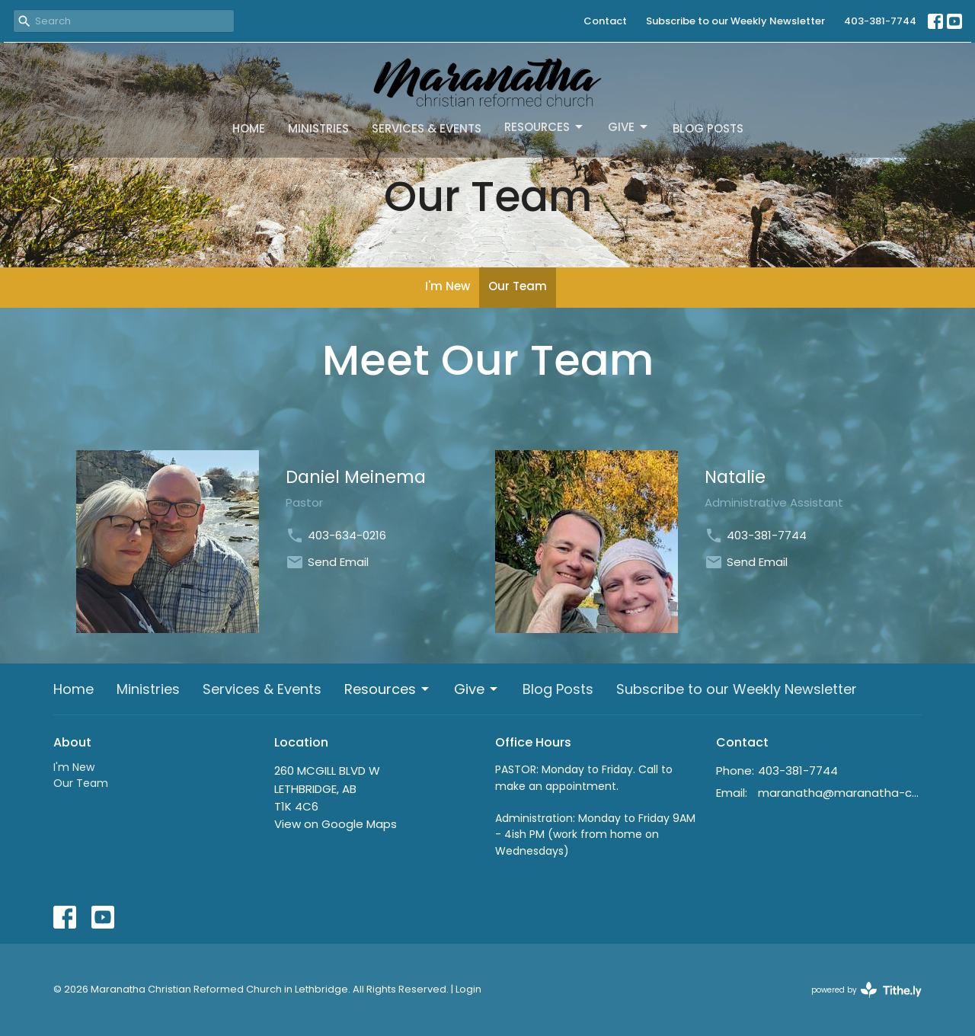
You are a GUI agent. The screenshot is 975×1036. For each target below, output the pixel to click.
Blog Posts (708, 128)
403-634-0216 (347, 535)
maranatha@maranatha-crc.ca (840, 793)
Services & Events (426, 128)
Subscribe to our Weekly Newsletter (735, 21)
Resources (544, 127)
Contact (605, 21)
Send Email (338, 562)
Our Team (517, 286)
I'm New (447, 286)
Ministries (318, 128)
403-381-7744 (880, 21)
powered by (866, 990)
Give (629, 127)
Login (468, 989)
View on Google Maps (335, 824)
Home (248, 128)
